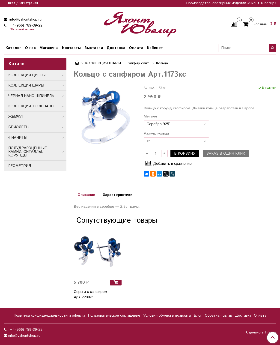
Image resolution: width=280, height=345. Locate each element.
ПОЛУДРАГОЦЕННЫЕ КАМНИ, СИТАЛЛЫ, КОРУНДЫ (27, 151)
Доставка (116, 48)
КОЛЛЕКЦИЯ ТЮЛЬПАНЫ (31, 106)
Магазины (48, 48)
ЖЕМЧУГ (16, 116)
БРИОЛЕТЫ (18, 127)
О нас (30, 48)
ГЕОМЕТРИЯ (19, 165)
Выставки (93, 48)
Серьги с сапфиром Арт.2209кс (90, 294)
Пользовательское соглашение (114, 315)
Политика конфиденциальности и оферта (49, 315)
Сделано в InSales (261, 332)
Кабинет (155, 48)
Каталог (13, 48)
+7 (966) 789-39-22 (25, 25)
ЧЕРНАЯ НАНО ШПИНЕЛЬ (31, 96)
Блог (198, 315)
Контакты (71, 48)
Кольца (162, 63)
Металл (150, 116)
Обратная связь (218, 315)
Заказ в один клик (225, 153)
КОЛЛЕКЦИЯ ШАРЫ (103, 63)
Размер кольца (156, 133)
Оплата (136, 48)
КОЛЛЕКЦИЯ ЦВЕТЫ (26, 75)
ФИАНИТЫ (17, 137)
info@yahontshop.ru (25, 19)
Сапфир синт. (138, 63)
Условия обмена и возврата (167, 315)
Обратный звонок (22, 29)
